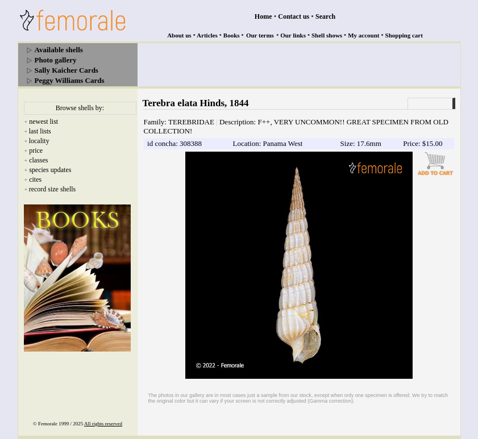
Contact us (293, 16)
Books (231, 35)
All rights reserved (103, 424)
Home (263, 16)
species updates (50, 170)
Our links (293, 35)
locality (39, 141)
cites (35, 179)
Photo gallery (56, 60)
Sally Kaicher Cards (66, 70)
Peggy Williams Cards (70, 80)
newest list (43, 122)
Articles (207, 35)
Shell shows (326, 35)
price (36, 150)
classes (38, 160)
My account (363, 35)
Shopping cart (404, 35)
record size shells (52, 189)
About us (179, 35)
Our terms (260, 35)
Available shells (59, 49)
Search (325, 16)
